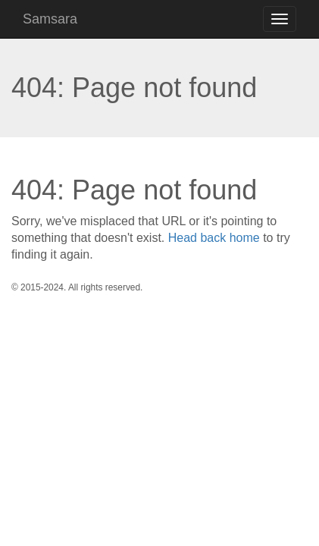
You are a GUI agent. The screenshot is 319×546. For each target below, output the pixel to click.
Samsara (50, 19)
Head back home (214, 237)
